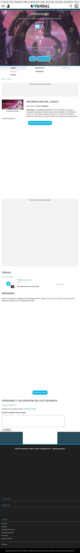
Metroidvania (56, 19)
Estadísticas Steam (44, 58)
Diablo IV (26, 1)
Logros (32, 58)
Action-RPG (30, 19)
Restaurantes (18, 1)
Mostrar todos (40, 392)
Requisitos (39, 68)
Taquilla (42, 1)
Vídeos (13, 75)
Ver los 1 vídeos (8, 277)
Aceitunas (5, 1)
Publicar (6, 430)
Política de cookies (7, 538)
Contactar (4, 526)
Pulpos (11, 1)
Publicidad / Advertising (8, 529)
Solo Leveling (59, 1)
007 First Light (50, 1)
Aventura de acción (43, 19)
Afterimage (40, 14)
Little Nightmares (34, 1)
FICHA (13, 68)
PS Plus (76, 1)
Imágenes (40, 71)
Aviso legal (5, 535)
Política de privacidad (7, 532)
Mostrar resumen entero (40, 123)
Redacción (4, 523)
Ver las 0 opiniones (9, 405)
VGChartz (4, 544)
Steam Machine (68, 1)
